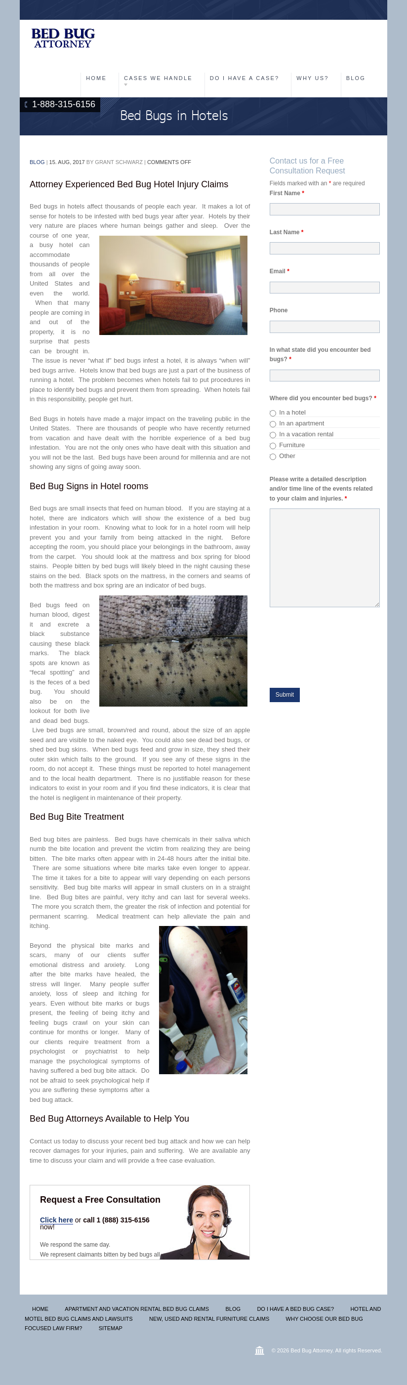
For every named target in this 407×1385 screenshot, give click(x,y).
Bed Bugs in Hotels (174, 116)
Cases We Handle (158, 78)
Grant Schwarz (119, 162)
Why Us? (312, 78)
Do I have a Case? (245, 78)
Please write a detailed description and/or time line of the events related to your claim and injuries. (321, 489)
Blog (356, 78)
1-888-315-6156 (63, 104)
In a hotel (292, 412)
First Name (287, 193)
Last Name (287, 232)
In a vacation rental (306, 434)
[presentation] (337, 654)
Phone (279, 310)
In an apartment (301, 423)
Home (96, 78)
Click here (56, 1220)
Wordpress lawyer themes (259, 1350)
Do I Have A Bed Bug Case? (295, 1309)
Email (279, 271)
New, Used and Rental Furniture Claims (209, 1319)
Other (287, 456)
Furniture (292, 445)
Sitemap (110, 1328)
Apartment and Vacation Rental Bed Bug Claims (137, 1309)
